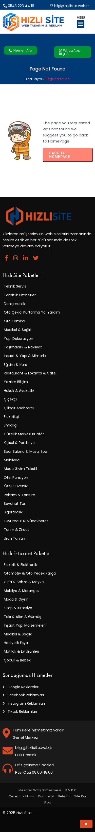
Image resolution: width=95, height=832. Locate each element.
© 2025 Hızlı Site (17, 812)
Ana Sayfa (34, 79)
